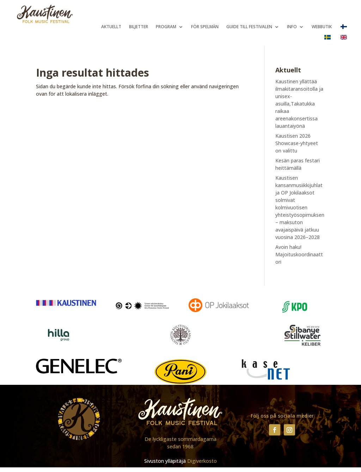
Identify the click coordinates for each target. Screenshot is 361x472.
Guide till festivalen (249, 27)
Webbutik (322, 27)
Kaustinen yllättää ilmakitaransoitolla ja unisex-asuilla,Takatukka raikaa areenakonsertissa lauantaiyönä (299, 103)
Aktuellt (111, 27)
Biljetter (138, 27)
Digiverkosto (202, 461)
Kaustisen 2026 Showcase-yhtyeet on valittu (296, 143)
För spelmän (205, 27)
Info (292, 27)
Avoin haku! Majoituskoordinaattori (299, 254)
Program (166, 27)
